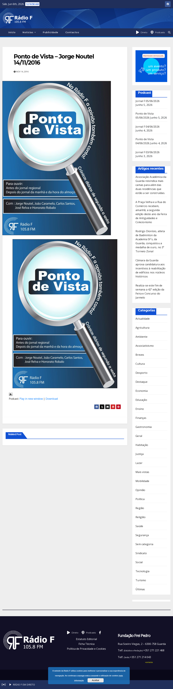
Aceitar (95, 680)
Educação (141, 400)
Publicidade (50, 32)
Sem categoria (144, 544)
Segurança (142, 535)
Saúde (139, 526)
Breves (140, 355)
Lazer (139, 463)
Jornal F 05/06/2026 (147, 101)
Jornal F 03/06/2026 (147, 152)
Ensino (140, 409)
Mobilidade (142, 481)
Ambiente (141, 336)
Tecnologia (142, 571)
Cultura (140, 364)
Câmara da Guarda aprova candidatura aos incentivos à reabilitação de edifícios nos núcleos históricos (150, 268)
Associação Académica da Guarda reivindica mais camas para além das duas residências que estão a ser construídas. (151, 185)
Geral (139, 436)
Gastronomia (144, 427)
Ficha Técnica (86, 644)
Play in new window (31, 398)
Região (140, 508)
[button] (169, 32)
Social (139, 562)
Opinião (140, 490)
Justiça (140, 454)
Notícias (29, 32)
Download (52, 398)
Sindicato (141, 553)
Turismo (141, 580)
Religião (140, 517)
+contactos (149, 662)
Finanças (141, 418)
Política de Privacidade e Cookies (86, 648)
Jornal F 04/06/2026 (147, 126)
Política (140, 499)
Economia (142, 391)
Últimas (140, 589)
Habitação (142, 445)
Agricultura (142, 327)
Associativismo (145, 345)
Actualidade (143, 318)
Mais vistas (142, 472)
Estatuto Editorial (86, 639)
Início (11, 32)
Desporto (141, 373)
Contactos (72, 32)
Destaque (141, 382)
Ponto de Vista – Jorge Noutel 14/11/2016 (54, 59)
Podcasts (160, 32)
